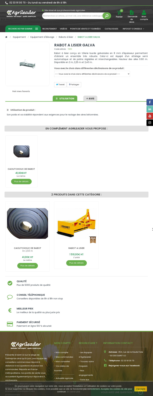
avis (89, 97)
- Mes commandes (63, 332)
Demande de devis (132, 19)
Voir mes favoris (21, 91)
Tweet (60, 84)
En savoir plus (73, 391)
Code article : (60, 49)
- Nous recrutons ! (63, 358)
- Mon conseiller (62, 336)
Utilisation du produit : (21, 109)
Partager (74, 84)
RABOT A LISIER (76, 251)
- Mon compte (61, 327)
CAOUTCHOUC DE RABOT (21, 170)
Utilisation (65, 97)
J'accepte (140, 389)
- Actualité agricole (63, 353)
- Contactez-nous (87, 364)
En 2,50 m (27, 253)
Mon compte (144, 18)
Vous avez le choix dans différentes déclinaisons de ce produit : (89, 68)
